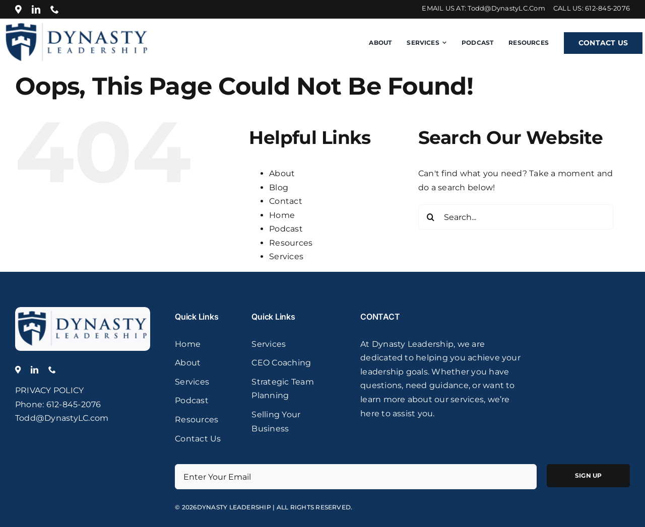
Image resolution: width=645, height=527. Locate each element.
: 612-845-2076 (71, 404)
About (282, 173)
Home (282, 215)
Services (286, 256)
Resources (290, 243)
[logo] (82, 311)
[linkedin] (36, 9)
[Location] (18, 9)
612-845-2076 (607, 8)
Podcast (286, 229)
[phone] (54, 9)
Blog (278, 187)
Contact (285, 201)
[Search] (430, 217)
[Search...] (515, 217)
